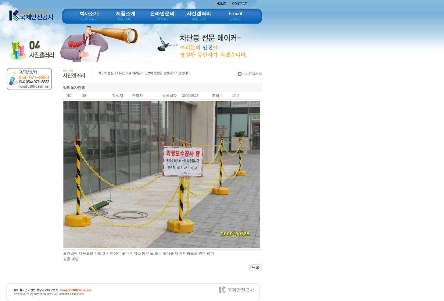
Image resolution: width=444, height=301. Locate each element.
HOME (221, 3)
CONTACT (239, 3)
